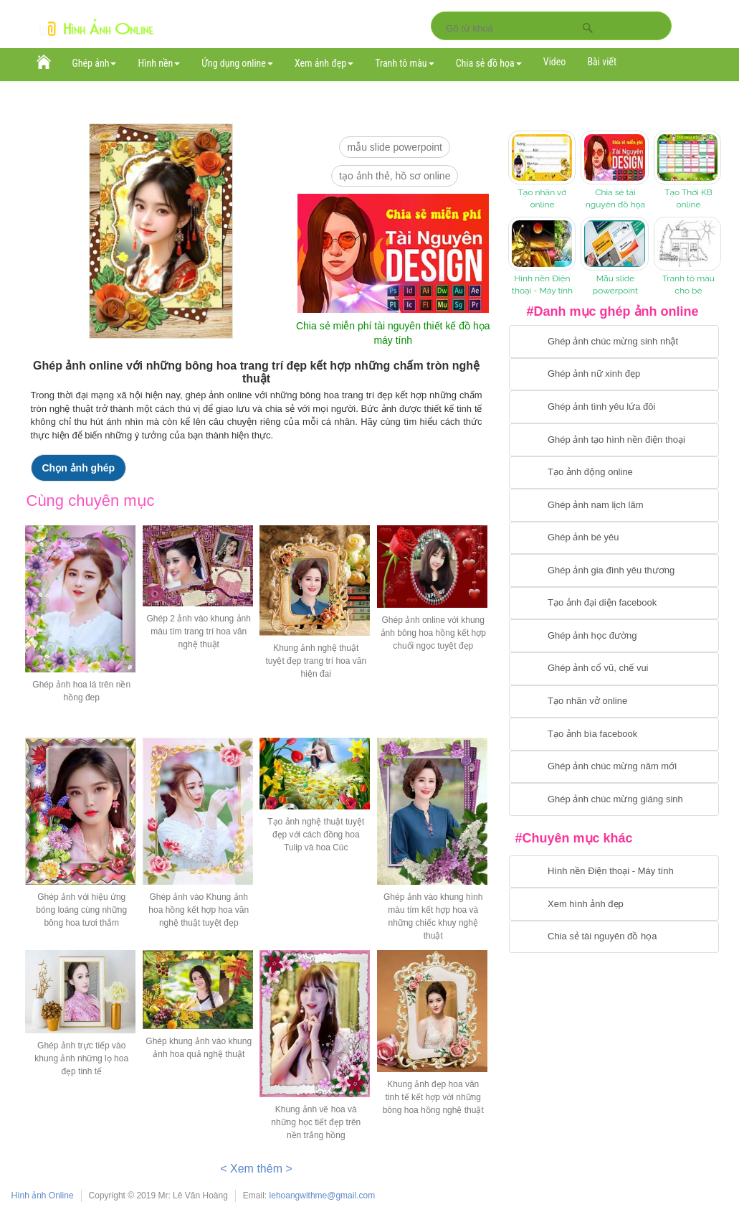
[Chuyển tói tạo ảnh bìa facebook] (614, 734)
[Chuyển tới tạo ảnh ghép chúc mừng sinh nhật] (614, 341)
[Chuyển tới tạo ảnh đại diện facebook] (614, 603)
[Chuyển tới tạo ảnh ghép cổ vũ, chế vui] (614, 668)
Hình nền (159, 63)
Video (554, 61)
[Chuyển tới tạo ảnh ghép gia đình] (614, 570)
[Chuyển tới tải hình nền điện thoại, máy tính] (614, 871)
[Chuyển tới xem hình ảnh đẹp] (614, 904)
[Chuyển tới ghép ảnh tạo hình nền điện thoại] (614, 439)
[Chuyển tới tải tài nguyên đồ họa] (614, 937)
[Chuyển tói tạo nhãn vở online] (614, 701)
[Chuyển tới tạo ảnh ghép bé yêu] (614, 538)
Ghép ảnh (94, 63)
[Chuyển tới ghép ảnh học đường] (614, 635)
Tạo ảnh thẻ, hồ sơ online (394, 176)
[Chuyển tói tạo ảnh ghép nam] (614, 505)
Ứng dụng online (237, 63)
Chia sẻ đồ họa (489, 63)
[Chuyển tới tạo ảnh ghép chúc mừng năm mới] (614, 767)
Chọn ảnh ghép (78, 468)
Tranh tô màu (404, 63)
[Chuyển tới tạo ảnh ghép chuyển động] (614, 472)
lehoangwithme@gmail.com (323, 1195)
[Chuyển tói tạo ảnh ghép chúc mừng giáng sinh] (614, 799)
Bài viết (601, 61)
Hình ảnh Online (42, 1195)
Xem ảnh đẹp (324, 63)
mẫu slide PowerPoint (394, 147)
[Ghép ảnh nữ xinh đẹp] (614, 374)
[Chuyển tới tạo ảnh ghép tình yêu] (614, 406)
